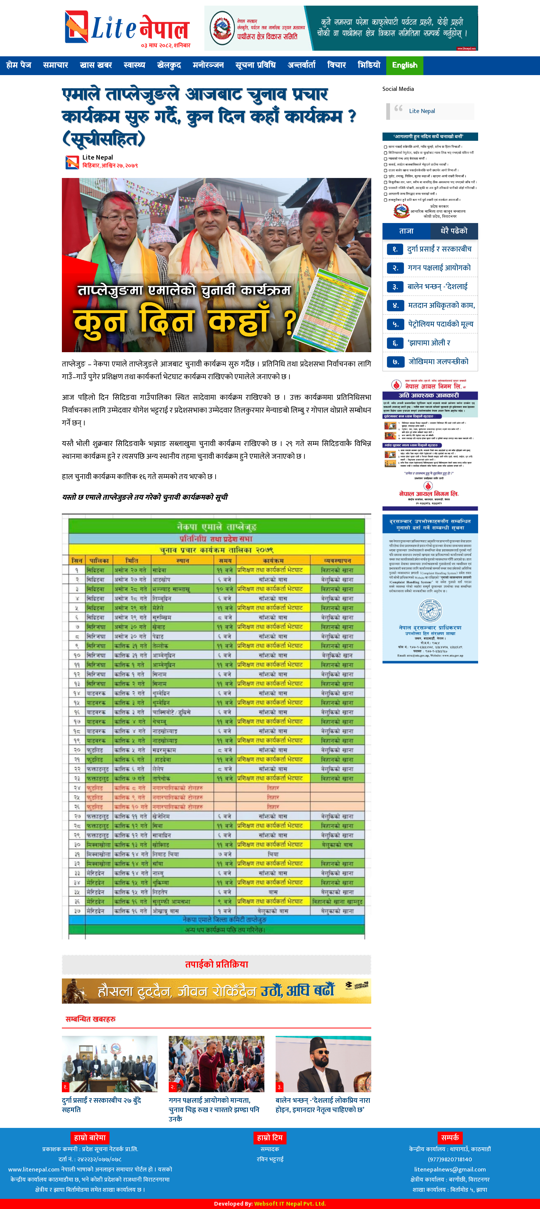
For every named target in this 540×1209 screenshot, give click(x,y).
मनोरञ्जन (208, 65)
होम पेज (18, 65)
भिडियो (369, 65)
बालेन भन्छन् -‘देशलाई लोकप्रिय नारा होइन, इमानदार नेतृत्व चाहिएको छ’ (323, 1105)
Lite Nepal (422, 111)
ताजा (406, 231)
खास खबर (96, 65)
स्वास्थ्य (134, 65)
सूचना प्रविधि (256, 65)
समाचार (55, 65)
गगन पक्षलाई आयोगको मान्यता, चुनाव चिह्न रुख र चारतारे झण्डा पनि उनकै (214, 1110)
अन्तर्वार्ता (301, 65)
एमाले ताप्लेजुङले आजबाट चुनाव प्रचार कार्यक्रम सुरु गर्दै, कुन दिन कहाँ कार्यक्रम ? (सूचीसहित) (209, 118)
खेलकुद (169, 65)
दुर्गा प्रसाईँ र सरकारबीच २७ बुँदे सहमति (101, 1105)
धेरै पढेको (454, 231)
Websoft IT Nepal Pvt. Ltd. (290, 1204)
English (404, 65)
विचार (336, 65)
